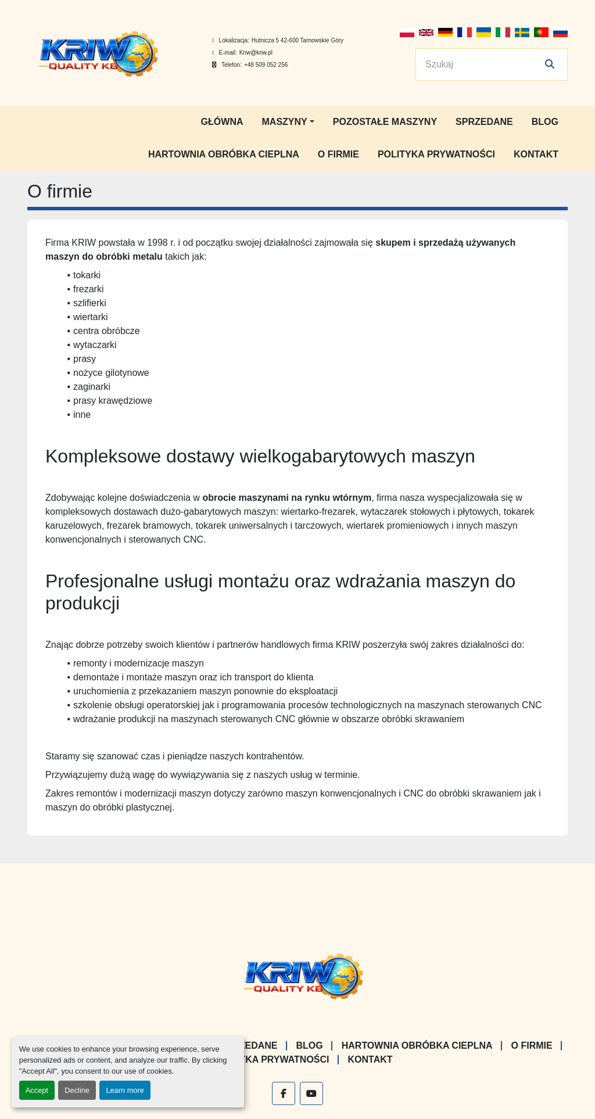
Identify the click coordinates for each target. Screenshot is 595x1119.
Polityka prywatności (436, 154)
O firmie (338, 154)
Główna (222, 122)
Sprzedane (484, 122)
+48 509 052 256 (266, 65)
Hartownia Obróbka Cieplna (223, 154)
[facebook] (283, 1093)
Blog (545, 122)
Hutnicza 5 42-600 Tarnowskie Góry (297, 40)
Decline (76, 1090)
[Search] (483, 64)
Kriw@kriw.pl (256, 52)
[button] (288, 122)
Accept (37, 1090)
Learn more (125, 1090)
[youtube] (311, 1093)
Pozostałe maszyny (385, 122)
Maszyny (284, 122)
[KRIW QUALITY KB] (297, 975)
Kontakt (536, 154)
